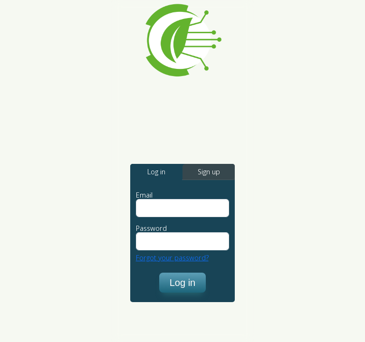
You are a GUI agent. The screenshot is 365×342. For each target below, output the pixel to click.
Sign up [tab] (209, 171)
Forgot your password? (172, 257)
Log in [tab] (156, 171)
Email (144, 195)
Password (151, 228)
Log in (183, 282)
